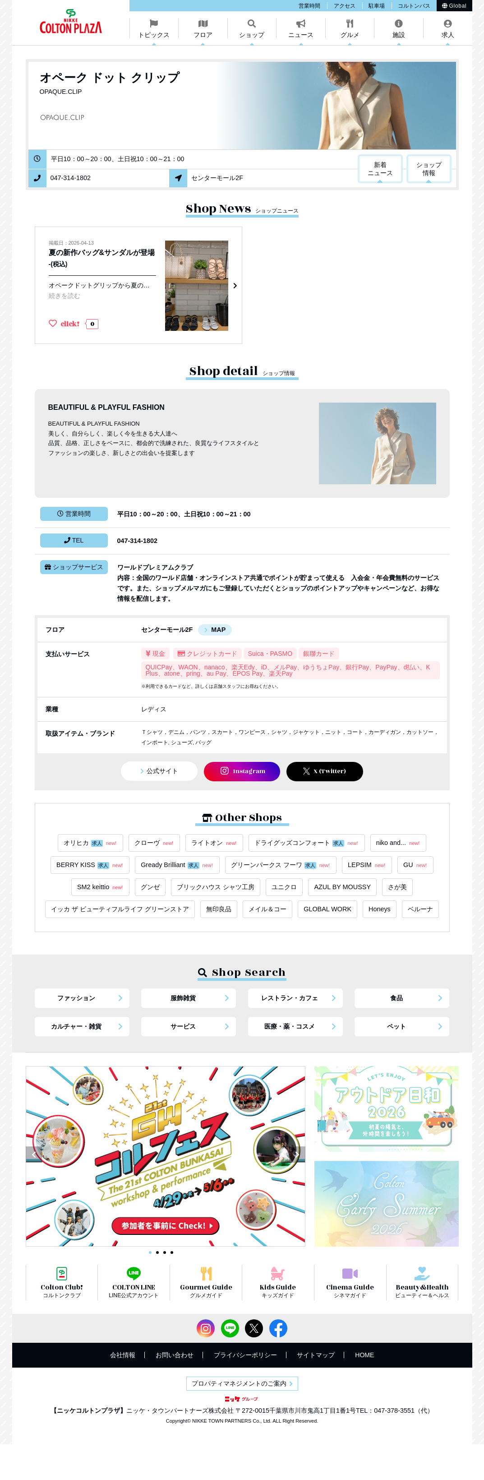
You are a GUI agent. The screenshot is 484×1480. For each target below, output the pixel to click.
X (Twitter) (324, 771)
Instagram (243, 771)
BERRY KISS (90, 865)
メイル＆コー (267, 909)
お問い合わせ (175, 1355)
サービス (183, 1026)
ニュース (300, 34)
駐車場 (377, 6)
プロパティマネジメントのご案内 (239, 1383)
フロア (203, 34)
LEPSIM (367, 865)
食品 (396, 998)
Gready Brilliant (177, 865)
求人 (448, 34)
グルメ (350, 34)
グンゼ (150, 887)
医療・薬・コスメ (289, 1026)
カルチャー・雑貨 (76, 1026)
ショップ (251, 34)
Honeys (380, 909)
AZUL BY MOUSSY (342, 887)
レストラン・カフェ (289, 998)
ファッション (76, 998)
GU (415, 865)
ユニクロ (284, 887)
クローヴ (154, 843)
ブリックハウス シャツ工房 (215, 887)
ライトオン (214, 843)
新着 (380, 169)
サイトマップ (316, 1355)
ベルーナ (420, 909)
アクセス (344, 6)
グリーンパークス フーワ (281, 865)
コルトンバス (414, 6)
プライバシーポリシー (245, 1355)
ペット (396, 1026)
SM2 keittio (100, 887)
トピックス (154, 34)
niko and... (398, 843)
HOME (364, 1355)
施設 (398, 34)
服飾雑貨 (183, 998)
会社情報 (122, 1355)
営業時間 (309, 6)
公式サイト (162, 771)
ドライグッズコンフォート (306, 843)
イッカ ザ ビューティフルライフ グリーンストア (120, 909)
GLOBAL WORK (327, 909)
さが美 (397, 887)
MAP (218, 629)
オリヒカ (90, 843)
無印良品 (218, 909)
